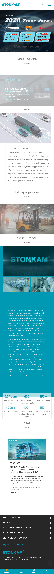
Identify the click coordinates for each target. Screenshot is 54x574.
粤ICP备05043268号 (23, 559)
